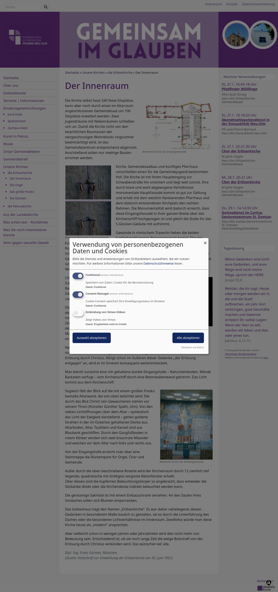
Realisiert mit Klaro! (193, 347)
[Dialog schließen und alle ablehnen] (205, 240)
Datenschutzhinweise (158, 263)
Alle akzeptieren (188, 338)
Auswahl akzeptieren (91, 338)
